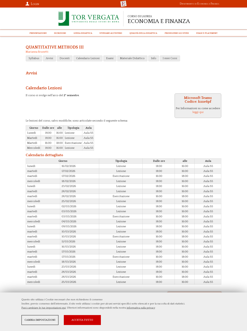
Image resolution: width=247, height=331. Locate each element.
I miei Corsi (170, 58)
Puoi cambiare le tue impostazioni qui (43, 308)
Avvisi (49, 58)
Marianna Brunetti (37, 51)
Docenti (65, 58)
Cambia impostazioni (48, 320)
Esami (110, 58)
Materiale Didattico (132, 58)
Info (153, 58)
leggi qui (198, 112)
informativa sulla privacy (141, 308)
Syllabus (34, 58)
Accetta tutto (110, 320)
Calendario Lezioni (88, 58)
